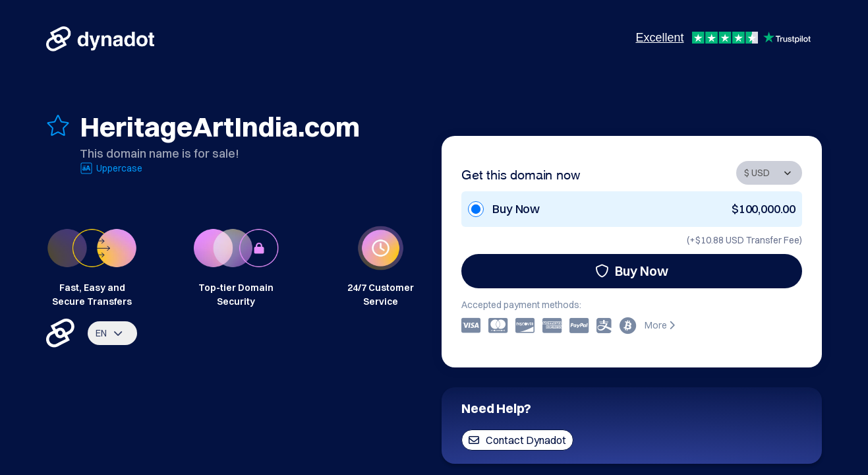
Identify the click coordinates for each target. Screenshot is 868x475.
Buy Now (631, 271)
